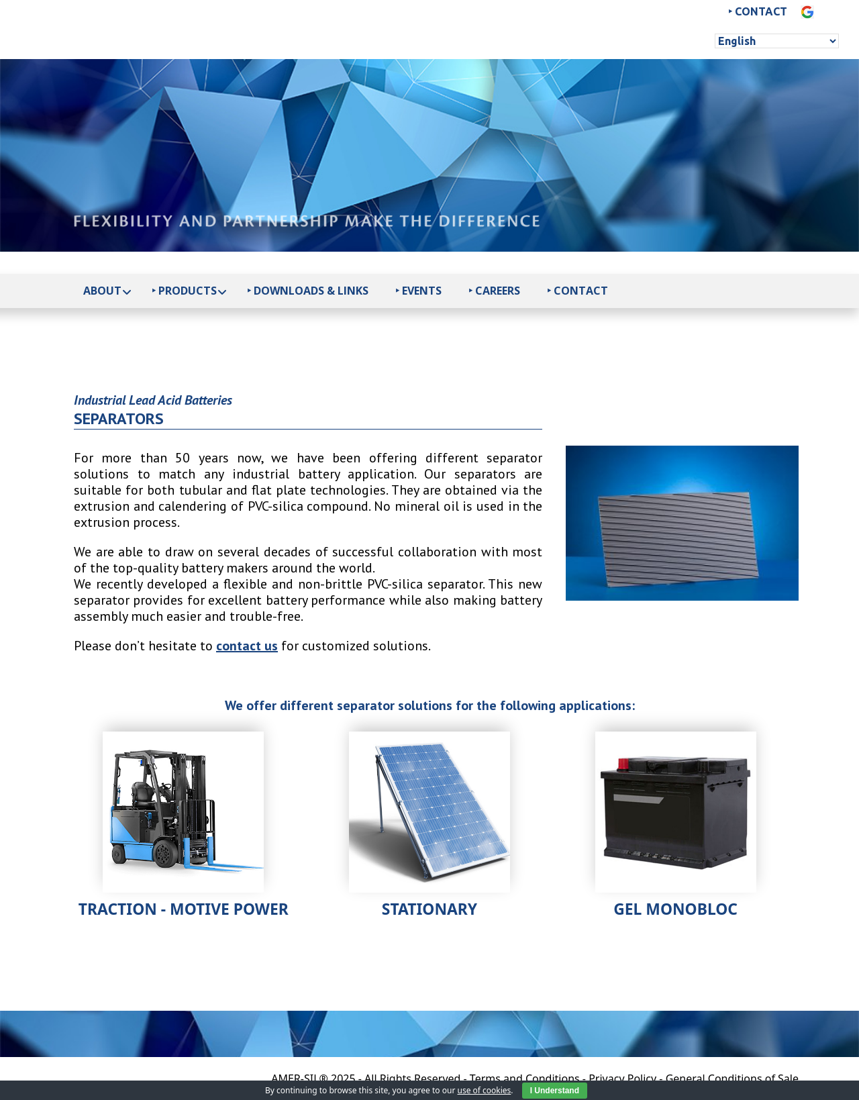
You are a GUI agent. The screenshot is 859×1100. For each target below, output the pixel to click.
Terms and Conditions (525, 1078)
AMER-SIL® (299, 1078)
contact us (247, 645)
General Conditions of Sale (732, 1078)
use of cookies (484, 1090)
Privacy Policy (622, 1078)
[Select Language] (777, 41)
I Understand (554, 1090)
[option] (682, 523)
